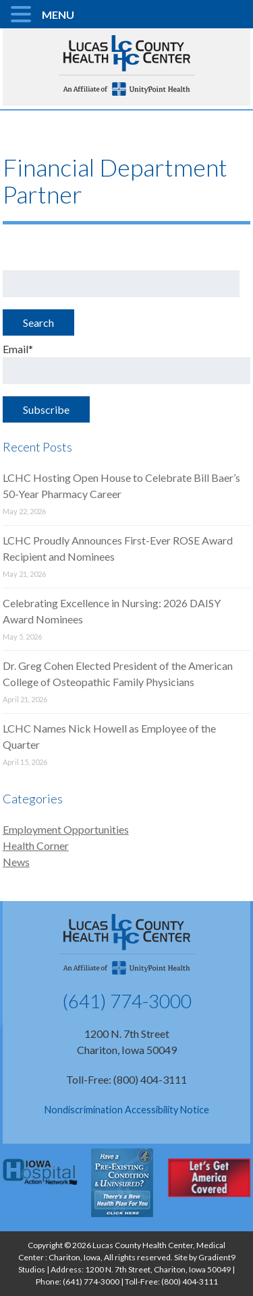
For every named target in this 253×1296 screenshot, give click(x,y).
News (16, 861)
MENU (58, 14)
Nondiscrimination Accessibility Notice (127, 1109)
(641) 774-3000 (127, 1000)
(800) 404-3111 (189, 1281)
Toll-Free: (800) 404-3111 (126, 1079)
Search (38, 322)
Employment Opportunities (66, 829)
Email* (127, 363)
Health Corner (36, 845)
